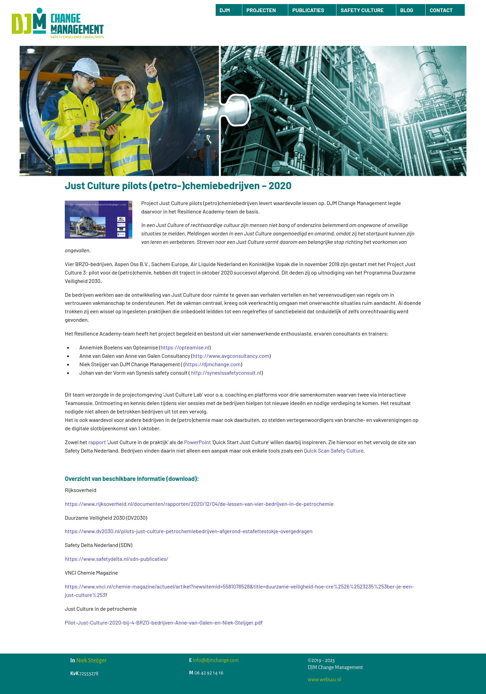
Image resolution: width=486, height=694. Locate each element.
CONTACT (441, 10)
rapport (97, 442)
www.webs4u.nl (324, 679)
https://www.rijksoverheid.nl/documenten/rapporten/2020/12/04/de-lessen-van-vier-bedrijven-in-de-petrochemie (199, 503)
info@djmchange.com (216, 660)
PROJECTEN (261, 10)
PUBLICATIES (308, 10)
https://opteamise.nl (185, 347)
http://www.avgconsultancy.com (231, 355)
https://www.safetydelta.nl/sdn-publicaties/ (116, 558)
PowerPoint (197, 442)
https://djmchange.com (213, 364)
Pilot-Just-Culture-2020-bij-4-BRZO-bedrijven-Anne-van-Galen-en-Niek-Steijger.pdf (164, 622)
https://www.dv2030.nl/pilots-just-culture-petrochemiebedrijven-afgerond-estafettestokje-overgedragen (189, 531)
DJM (225, 10)
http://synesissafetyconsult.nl (226, 372)
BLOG (406, 10)
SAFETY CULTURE (362, 10)
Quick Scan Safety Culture (333, 450)
